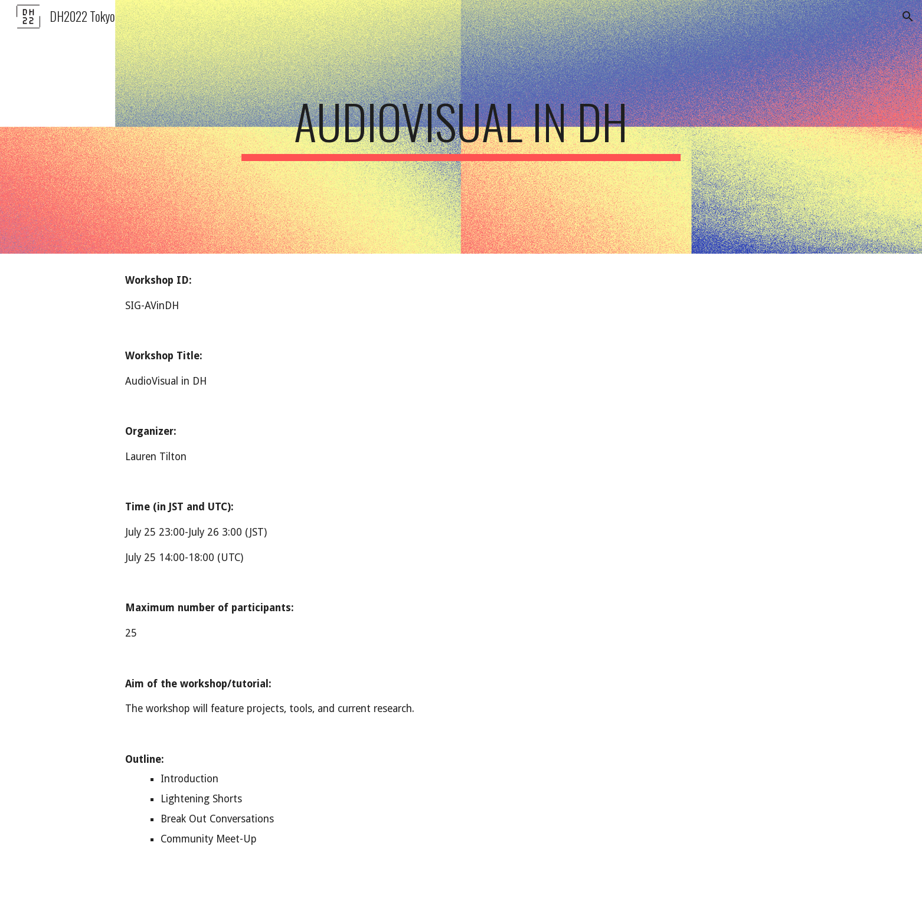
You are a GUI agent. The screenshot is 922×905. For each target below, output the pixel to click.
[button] (908, 16)
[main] (461, 127)
